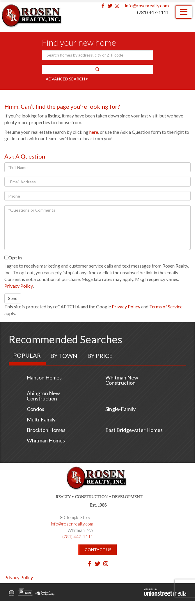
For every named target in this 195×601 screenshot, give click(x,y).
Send (12, 298)
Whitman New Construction (121, 380)
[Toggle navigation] (183, 12)
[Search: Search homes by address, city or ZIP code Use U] (97, 55)
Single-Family (120, 409)
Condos (35, 409)
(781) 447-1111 (153, 12)
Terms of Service (165, 306)
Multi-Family (41, 419)
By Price (100, 355)
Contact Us (98, 549)
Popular (27, 355)
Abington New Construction (43, 396)
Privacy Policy (18, 286)
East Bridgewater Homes (134, 430)
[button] (97, 69)
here (93, 132)
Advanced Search (65, 78)
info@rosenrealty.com (147, 5)
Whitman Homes (46, 440)
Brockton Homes (46, 430)
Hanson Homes (44, 377)
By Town (63, 355)
